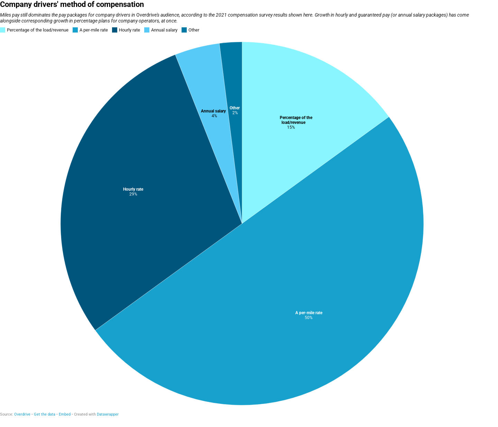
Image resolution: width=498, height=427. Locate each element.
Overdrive (22, 414)
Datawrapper (108, 414)
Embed (65, 414)
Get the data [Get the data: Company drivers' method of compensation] (44, 414)
